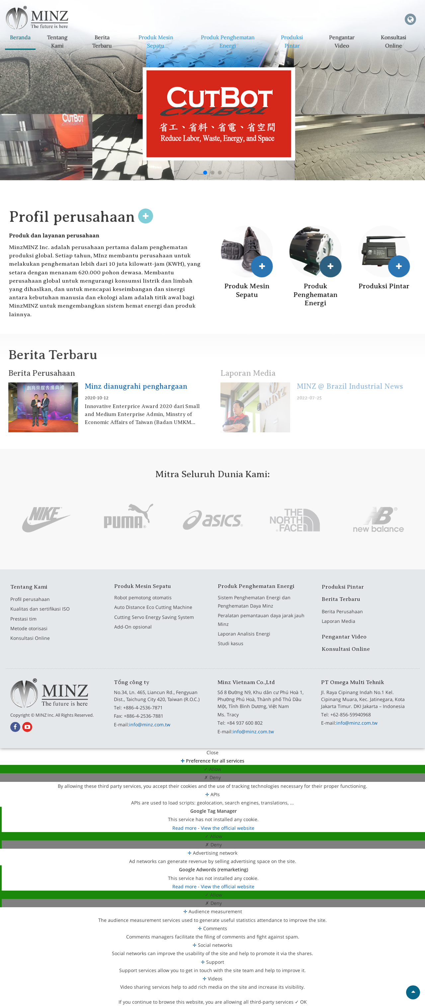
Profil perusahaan (30, 604)
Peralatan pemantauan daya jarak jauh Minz (261, 625)
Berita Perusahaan (36, 373)
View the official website (227, 828)
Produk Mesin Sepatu (155, 41)
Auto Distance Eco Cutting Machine (153, 613)
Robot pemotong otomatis (143, 603)
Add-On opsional (133, 632)
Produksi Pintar (292, 41)
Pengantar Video (341, 41)
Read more (185, 828)
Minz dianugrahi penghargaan (130, 386)
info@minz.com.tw (149, 724)
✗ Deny (212, 777)
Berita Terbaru (102, 41)
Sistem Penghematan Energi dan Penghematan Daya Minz (254, 607)
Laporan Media (338, 627)
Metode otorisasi (28, 634)
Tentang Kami (57, 41)
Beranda (20, 37)
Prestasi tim (23, 624)
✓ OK (301, 1002)
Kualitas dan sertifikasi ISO (40, 614)
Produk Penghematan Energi (228, 41)
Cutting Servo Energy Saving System (154, 622)
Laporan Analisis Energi (244, 639)
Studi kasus (230, 649)
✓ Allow (212, 769)
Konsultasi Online (393, 41)
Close (212, 752)
